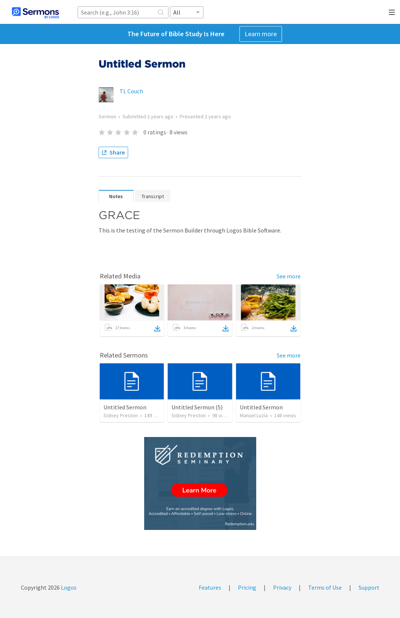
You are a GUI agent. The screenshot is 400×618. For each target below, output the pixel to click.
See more (289, 276)
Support (369, 587)
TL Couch (131, 91)
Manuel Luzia (254, 415)
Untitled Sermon (124, 407)
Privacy (282, 587)
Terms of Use (325, 587)
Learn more (261, 33)
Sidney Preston (120, 415)
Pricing (247, 587)
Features (210, 587)
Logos (68, 587)
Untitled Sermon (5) (197, 407)
